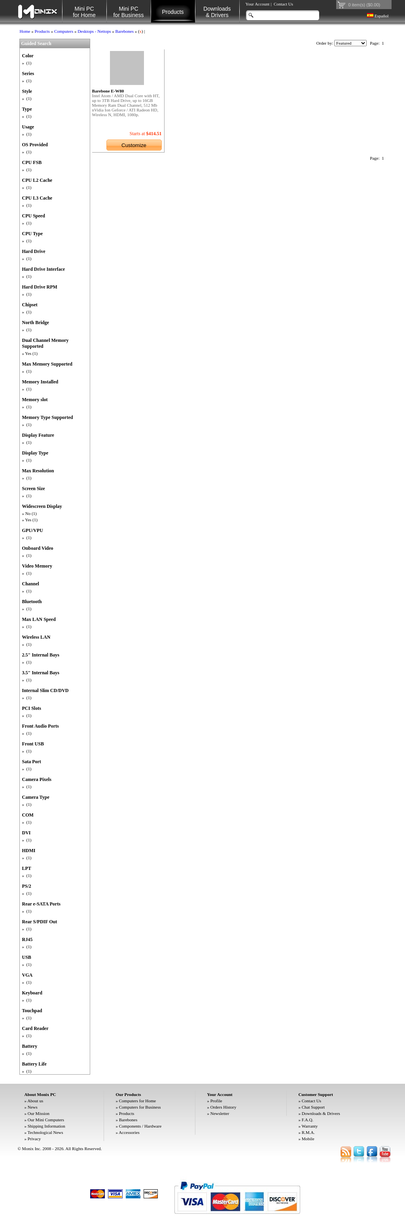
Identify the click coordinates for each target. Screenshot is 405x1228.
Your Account (258, 4)
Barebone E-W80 (108, 91)
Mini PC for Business (128, 12)
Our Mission (38, 1113)
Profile (216, 1100)
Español (377, 15)
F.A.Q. (307, 1119)
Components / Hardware (140, 1126)
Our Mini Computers (46, 1119)
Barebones (124, 31)
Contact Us (283, 4)
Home (25, 31)
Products (173, 12)
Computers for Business (140, 1107)
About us (35, 1100)
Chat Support (313, 1107)
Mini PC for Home (84, 12)
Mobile (308, 1138)
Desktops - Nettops (94, 31)
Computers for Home (137, 1100)
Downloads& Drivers (217, 12)
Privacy (34, 1138)
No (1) (31, 513)
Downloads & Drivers (321, 1113)
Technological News (45, 1132)
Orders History (223, 1107)
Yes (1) (31, 353)
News (33, 1107)
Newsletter (219, 1113)
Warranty (310, 1126)
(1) (28, 62)
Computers (63, 31)
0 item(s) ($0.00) (364, 4)
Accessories (129, 1132)
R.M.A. (308, 1132)
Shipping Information (46, 1126)
